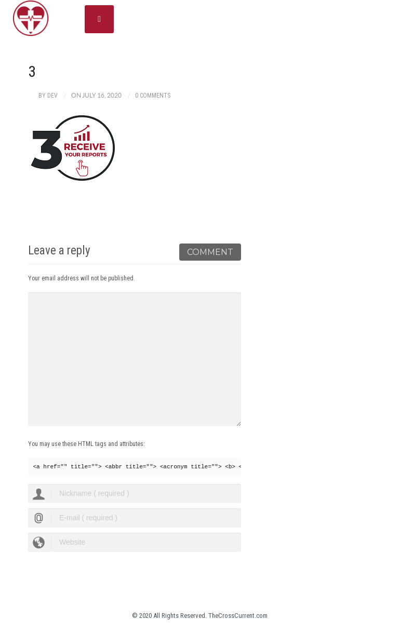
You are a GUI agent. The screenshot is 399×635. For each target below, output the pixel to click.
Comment (210, 252)
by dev (48, 95)
